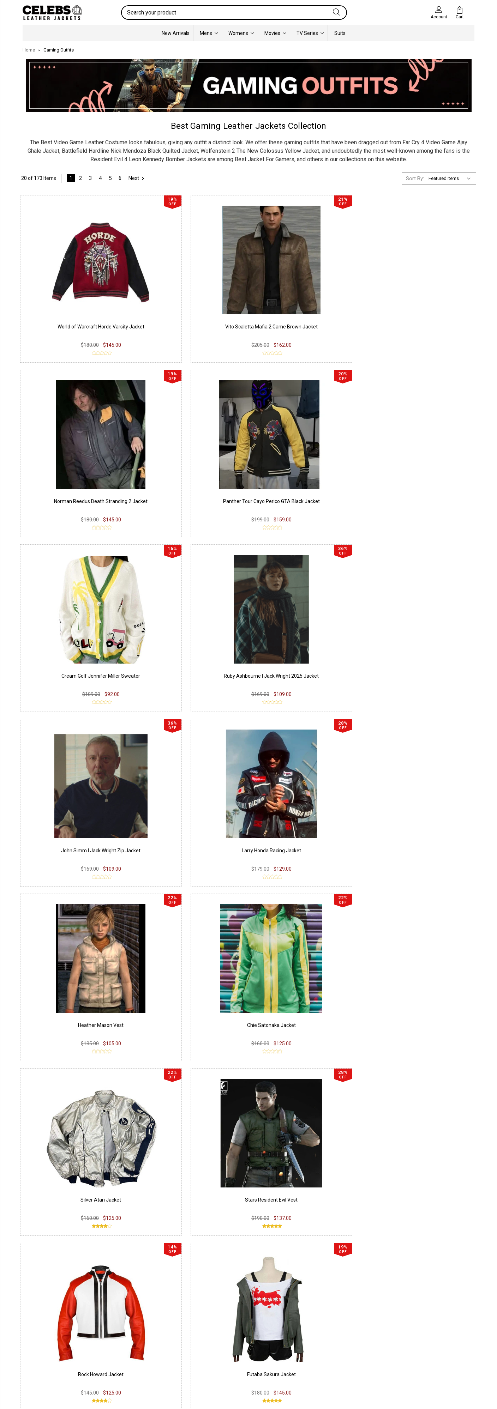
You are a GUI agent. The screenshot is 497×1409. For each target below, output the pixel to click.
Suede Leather (44, 1336)
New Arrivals (176, 33)
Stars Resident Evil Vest (423, 634)
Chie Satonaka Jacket (190, 634)
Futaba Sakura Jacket (190, 795)
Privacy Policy (135, 1315)
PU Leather (40, 1315)
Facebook (222, 1315)
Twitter (219, 1336)
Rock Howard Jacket (74, 795)
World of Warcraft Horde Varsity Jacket (73, 313)
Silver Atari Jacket (306, 634)
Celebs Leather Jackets (231, 1207)
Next (137, 178)
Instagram (223, 1326)
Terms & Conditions (142, 1347)
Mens (209, 33)
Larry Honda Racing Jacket (423, 474)
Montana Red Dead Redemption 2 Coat (306, 795)
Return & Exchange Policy (148, 1326)
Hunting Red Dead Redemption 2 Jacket (306, 956)
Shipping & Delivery (141, 1336)
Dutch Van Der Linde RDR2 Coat (423, 956)
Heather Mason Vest (74, 634)
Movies (275, 33)
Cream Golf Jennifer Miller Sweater (74, 474)
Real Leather (42, 1326)
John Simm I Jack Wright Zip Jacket (306, 474)
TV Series (310, 33)
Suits (340, 33)
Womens (241, 33)
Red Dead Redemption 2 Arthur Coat (423, 795)
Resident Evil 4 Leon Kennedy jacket (168, 1193)
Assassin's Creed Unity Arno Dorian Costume (72, 1092)
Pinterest (221, 1347)
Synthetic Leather (48, 1347)
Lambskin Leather (48, 1357)
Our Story (314, 1315)
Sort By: (415, 178)
